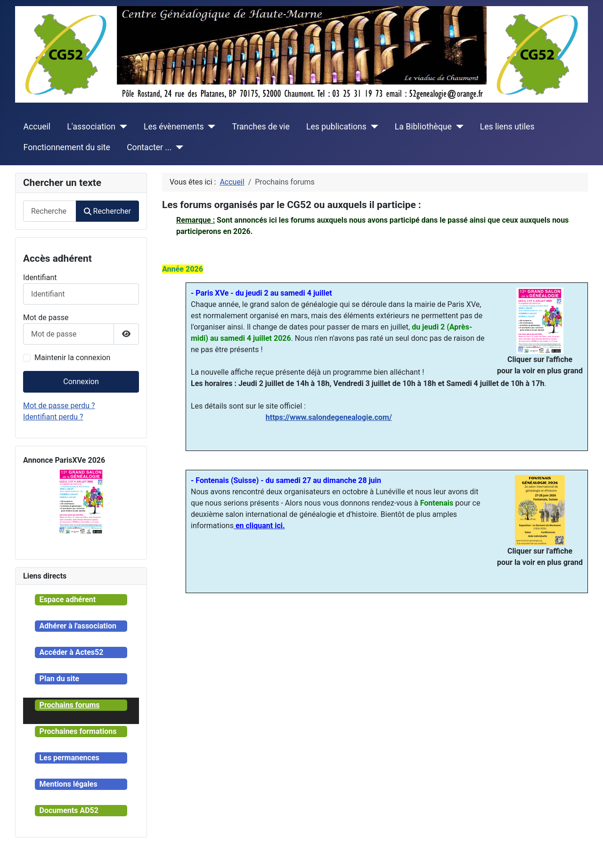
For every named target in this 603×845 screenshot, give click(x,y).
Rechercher (107, 211)
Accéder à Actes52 (72, 652)
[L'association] (121, 127)
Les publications (336, 126)
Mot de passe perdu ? (59, 405)
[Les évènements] (210, 127)
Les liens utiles (507, 126)
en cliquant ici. (259, 525)
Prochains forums (70, 704)
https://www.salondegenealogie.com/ (329, 417)
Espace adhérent (68, 599)
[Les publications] (372, 127)
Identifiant (40, 277)
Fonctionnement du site (67, 147)
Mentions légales (69, 784)
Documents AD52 (69, 810)
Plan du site (60, 678)
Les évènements (174, 126)
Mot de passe (45, 317)
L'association (91, 126)
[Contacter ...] (177, 147)
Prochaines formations (78, 731)
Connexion (80, 381)
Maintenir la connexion (72, 357)
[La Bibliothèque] (458, 127)
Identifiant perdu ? (53, 416)
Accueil (37, 126)
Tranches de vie (261, 126)
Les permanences (69, 757)
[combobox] (49, 211)
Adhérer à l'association (78, 625)
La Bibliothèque (423, 126)
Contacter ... (149, 147)
